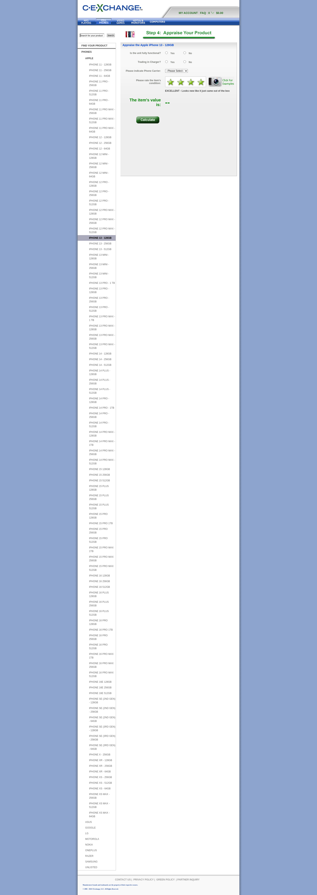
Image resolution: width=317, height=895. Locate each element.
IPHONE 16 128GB (99, 575)
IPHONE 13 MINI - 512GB (99, 275)
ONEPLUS (91, 850)
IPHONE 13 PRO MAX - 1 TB (102, 318)
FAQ (203, 13)
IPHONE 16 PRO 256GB (98, 637)
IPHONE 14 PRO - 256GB (99, 415)
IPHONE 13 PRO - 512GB (99, 309)
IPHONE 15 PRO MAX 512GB (101, 568)
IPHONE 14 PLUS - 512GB (99, 391)
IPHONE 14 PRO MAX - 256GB (102, 452)
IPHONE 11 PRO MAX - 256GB (102, 111)
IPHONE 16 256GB (99, 581)
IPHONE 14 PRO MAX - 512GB (102, 462)
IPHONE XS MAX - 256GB (99, 796)
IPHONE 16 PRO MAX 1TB (101, 656)
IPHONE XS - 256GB (100, 777)
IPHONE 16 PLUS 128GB (99, 594)
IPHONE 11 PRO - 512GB (99, 92)
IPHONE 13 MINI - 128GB (99, 256)
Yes (172, 53)
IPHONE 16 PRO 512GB (98, 646)
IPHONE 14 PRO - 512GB (99, 424)
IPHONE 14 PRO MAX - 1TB (102, 443)
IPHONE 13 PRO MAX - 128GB (102, 327)
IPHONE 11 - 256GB (100, 70)
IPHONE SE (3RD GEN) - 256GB (102, 738)
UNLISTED (91, 867)
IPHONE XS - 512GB (100, 782)
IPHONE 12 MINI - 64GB (99, 174)
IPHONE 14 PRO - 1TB (101, 407)
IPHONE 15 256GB (99, 474)
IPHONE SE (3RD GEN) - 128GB (102, 728)
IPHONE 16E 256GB (100, 687)
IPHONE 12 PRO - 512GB (99, 202)
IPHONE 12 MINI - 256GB (99, 165)
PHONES (86, 51)
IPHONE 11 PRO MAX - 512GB (102, 120)
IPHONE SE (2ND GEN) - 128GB (102, 700)
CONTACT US (123, 879)
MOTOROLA (92, 839)
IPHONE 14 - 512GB (100, 365)
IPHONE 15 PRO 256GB (98, 531)
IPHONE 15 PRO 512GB (98, 540)
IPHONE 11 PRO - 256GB (99, 83)
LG (87, 833)
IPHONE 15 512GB (99, 480)
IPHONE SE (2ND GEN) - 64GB (102, 719)
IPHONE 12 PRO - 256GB (99, 193)
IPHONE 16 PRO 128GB (98, 622)
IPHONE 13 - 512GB (100, 249)
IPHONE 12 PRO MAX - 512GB (102, 230)
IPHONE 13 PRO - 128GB (99, 290)
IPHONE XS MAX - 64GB (99, 814)
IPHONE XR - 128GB (100, 760)
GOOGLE (90, 827)
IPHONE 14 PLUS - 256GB (99, 382)
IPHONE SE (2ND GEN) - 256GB (102, 710)
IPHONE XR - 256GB (100, 766)
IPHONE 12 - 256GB (100, 143)
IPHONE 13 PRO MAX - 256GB (102, 337)
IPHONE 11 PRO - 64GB (99, 102)
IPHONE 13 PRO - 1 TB (102, 283)
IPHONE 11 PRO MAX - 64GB (102, 130)
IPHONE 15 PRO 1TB (101, 523)
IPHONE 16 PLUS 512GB (99, 613)
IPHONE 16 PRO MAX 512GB (101, 674)
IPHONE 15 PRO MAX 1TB (101, 549)
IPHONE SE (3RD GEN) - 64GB (102, 747)
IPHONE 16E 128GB (100, 681)
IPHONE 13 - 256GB (100, 243)
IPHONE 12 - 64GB (99, 148)
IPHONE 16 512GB (99, 587)
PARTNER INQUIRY (188, 879)
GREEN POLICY (165, 879)
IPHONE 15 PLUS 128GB (99, 488)
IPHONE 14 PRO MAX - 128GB (102, 434)
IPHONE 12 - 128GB (100, 137)
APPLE (89, 58)
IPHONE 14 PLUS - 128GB (99, 372)
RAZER (89, 856)
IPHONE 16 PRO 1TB (101, 629)
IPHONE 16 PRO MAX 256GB (101, 665)
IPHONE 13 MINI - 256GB (99, 266)
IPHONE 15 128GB (99, 469)
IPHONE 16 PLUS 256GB (99, 604)
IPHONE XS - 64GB (100, 788)
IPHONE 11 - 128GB (100, 64)
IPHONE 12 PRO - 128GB (99, 184)
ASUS (88, 822)
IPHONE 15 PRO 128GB (98, 516)
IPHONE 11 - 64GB (99, 76)
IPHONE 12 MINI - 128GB (99, 156)
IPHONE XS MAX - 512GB (99, 805)
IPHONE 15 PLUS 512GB (99, 506)
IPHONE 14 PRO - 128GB (99, 400)
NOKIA (89, 844)
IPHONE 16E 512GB (100, 693)
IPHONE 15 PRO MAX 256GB (101, 558)
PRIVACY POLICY (143, 879)
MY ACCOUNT (188, 13)
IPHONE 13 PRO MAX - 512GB (102, 346)
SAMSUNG (91, 861)
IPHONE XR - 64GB (100, 771)
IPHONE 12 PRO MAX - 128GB (102, 212)
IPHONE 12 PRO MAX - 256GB (102, 221)
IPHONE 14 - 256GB (100, 359)
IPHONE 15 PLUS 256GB (99, 497)
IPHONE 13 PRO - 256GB (99, 300)
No (190, 53)
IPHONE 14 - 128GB (100, 353)
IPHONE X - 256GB (99, 754)
